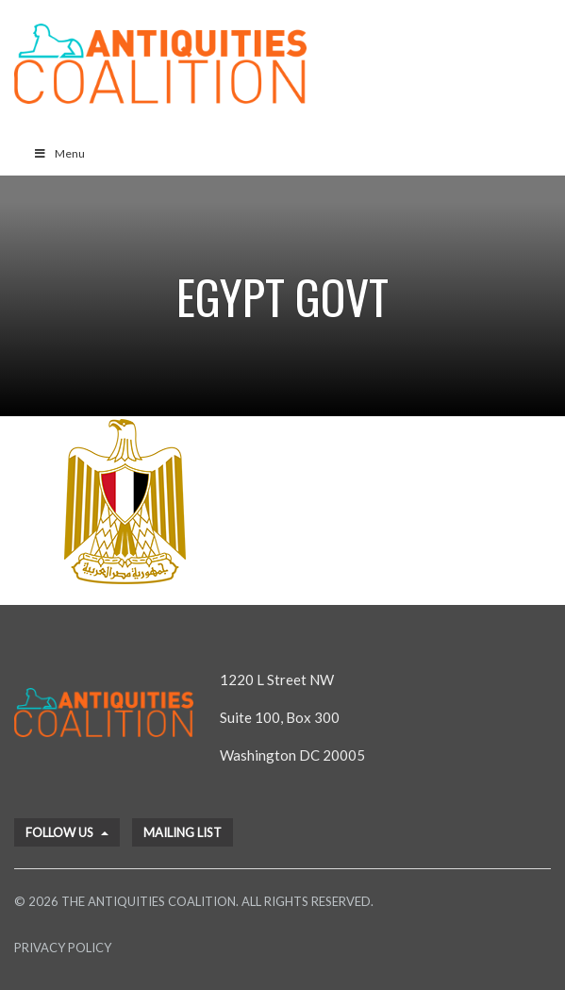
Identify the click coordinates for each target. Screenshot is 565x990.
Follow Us (66, 832)
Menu (59, 153)
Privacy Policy (62, 947)
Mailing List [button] (182, 832)
